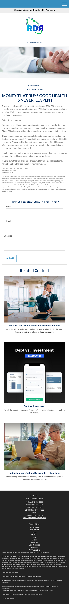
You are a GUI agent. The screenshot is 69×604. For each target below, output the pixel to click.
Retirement (34, 527)
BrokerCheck (45, 552)
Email (8, 221)
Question (8, 236)
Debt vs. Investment (34, 406)
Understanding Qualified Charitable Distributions (34, 473)
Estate (34, 532)
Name (8, 206)
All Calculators (34, 550)
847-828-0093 (34, 42)
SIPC (8, 588)
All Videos (34, 547)
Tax (34, 537)
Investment (34, 530)
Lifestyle (34, 542)
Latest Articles (34, 545)
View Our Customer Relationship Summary (34, 10)
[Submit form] (10, 258)
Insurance (34, 535)
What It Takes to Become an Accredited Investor (34, 325)
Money (34, 540)
